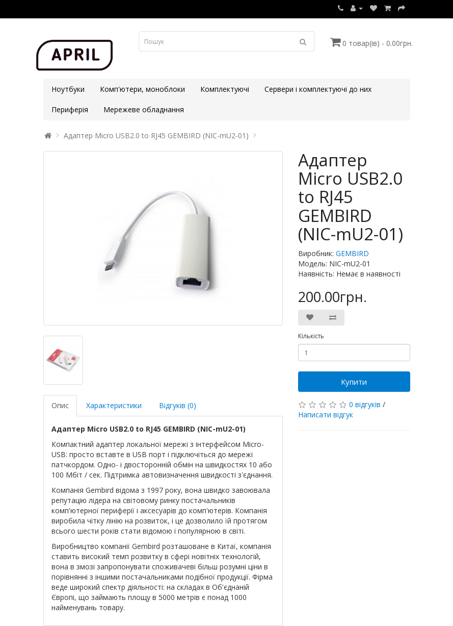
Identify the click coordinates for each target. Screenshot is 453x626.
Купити (354, 382)
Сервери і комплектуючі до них (317, 89)
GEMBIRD (352, 253)
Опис (60, 405)
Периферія (69, 109)
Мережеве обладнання (143, 109)
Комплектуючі (224, 89)
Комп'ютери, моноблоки (142, 89)
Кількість (311, 336)
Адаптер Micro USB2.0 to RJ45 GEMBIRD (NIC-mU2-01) (156, 135)
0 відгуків (365, 404)
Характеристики (114, 405)
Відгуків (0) (177, 405)
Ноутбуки (68, 89)
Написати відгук (325, 414)
